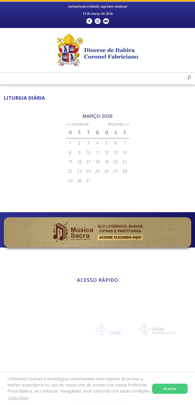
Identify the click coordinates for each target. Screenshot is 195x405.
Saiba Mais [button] (18, 398)
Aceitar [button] (170, 388)
